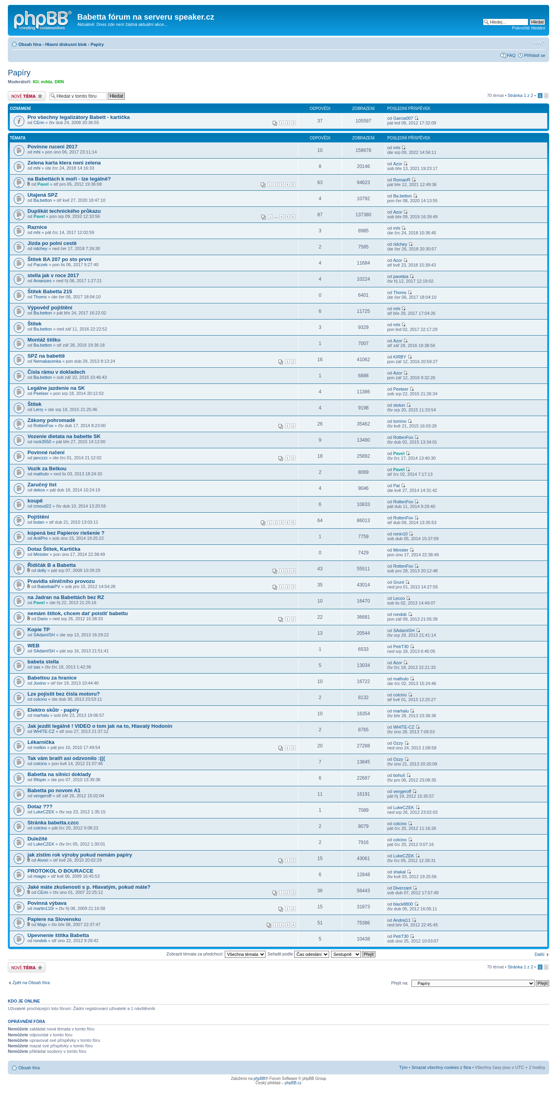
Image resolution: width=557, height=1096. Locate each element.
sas (36, 667)
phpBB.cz (293, 1083)
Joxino (39, 683)
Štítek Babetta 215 (49, 291)
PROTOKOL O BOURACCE (60, 871)
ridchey (40, 248)
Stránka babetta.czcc (53, 823)
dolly (41, 570)
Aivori (42, 860)
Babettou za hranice (51, 678)
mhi (36, 152)
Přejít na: (399, 983)
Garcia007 (403, 118)
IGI (36, 81)
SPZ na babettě (46, 356)
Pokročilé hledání (528, 28)
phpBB (259, 1078)
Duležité (37, 839)
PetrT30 (400, 646)
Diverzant (402, 888)
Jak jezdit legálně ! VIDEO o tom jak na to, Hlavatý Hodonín (99, 726)
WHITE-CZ (44, 731)
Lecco (398, 598)
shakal (399, 871)
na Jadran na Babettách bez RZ (65, 597)
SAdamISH (44, 634)
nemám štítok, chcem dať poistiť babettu (77, 613)
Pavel (43, 184)
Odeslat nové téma (27, 96)
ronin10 (400, 534)
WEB (33, 645)
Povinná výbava (47, 903)
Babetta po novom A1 (53, 790)
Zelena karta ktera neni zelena (64, 163)
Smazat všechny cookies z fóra (441, 1067)
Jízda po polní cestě (51, 243)
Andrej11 (401, 920)
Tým (403, 1067)
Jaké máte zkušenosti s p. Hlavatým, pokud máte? (89, 887)
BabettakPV (48, 586)
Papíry (97, 44)
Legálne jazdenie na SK (56, 388)
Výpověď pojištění (49, 308)
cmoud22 (42, 506)
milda (46, 81)
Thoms (40, 296)
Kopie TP (38, 629)
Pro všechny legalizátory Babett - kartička (78, 117)
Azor (397, 163)
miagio (39, 876)
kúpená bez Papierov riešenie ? (65, 533)
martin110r (43, 908)
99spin (39, 779)
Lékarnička (41, 742)
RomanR (401, 179)
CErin (38, 122)
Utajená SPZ (42, 195)
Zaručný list (41, 485)
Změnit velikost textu (539, 42)
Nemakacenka (47, 361)
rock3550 (42, 441)
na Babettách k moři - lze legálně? (69, 179)
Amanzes (42, 280)
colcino (40, 699)
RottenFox (43, 425)
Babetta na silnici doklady (59, 774)
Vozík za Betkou (46, 468)
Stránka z (520, 95)
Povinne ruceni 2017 (52, 147)
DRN (59, 81)
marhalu (41, 715)
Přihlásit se (534, 55)
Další (539, 954)
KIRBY (399, 356)
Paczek (40, 264)
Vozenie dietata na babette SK (64, 436)
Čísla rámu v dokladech (56, 372)
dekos (39, 490)
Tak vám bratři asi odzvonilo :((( (66, 758)
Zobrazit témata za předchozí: (216, 954)
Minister (41, 554)
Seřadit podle (298, 954)
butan (38, 522)
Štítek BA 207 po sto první (59, 259)
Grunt (398, 582)
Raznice (37, 227)
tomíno (399, 421)
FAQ (511, 55)
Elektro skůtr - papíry (53, 710)
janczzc (40, 457)
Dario (42, 618)
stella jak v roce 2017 (53, 275)
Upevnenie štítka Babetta (58, 935)
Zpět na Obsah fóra (31, 982)
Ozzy (398, 743)
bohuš (399, 775)
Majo (42, 924)
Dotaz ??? (40, 806)
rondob (399, 614)
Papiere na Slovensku (54, 919)
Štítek (34, 324)
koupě (35, 501)
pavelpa (400, 276)
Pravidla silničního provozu (61, 581)
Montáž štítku (43, 340)
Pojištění (38, 517)
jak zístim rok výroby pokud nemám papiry (79, 855)
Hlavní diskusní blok (66, 44)
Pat (396, 485)
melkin (39, 747)
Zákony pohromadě (51, 420)
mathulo (41, 473)
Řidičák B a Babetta (51, 565)
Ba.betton (42, 200)
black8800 (403, 904)
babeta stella (43, 662)
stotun (399, 405)
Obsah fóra (29, 44)
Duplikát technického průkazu (64, 211)
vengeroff (42, 795)
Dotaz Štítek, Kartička (53, 549)
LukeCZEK (43, 811)
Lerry (38, 409)
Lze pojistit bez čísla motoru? (63, 694)
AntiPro (40, 538)
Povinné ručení (46, 452)
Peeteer (41, 393)
